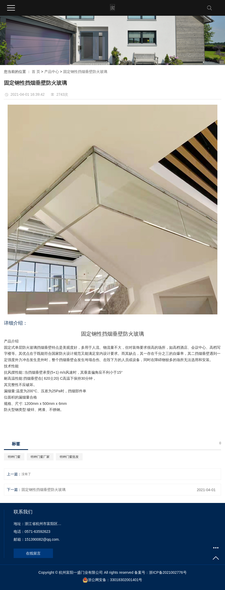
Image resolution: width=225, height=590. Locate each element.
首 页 (36, 71)
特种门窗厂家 (40, 457)
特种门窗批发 (69, 457)
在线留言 (33, 553)
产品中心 (51, 71)
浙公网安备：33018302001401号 (115, 580)
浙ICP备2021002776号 (167, 572)
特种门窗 (14, 457)
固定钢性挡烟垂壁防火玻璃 (85, 71)
